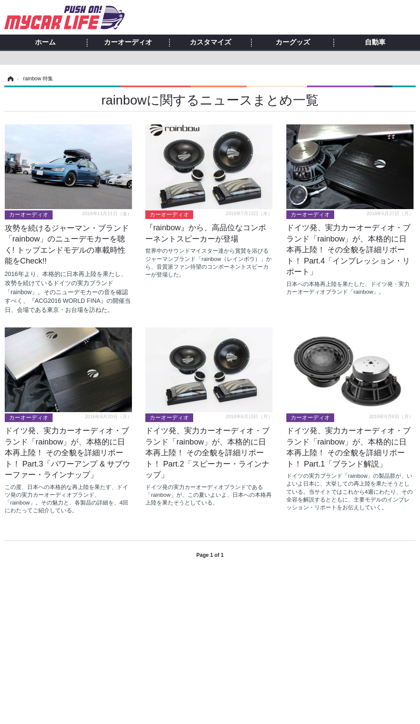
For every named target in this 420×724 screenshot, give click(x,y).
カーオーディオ (128, 42)
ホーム (45, 42)
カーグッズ (293, 42)
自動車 (375, 42)
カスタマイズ (210, 42)
